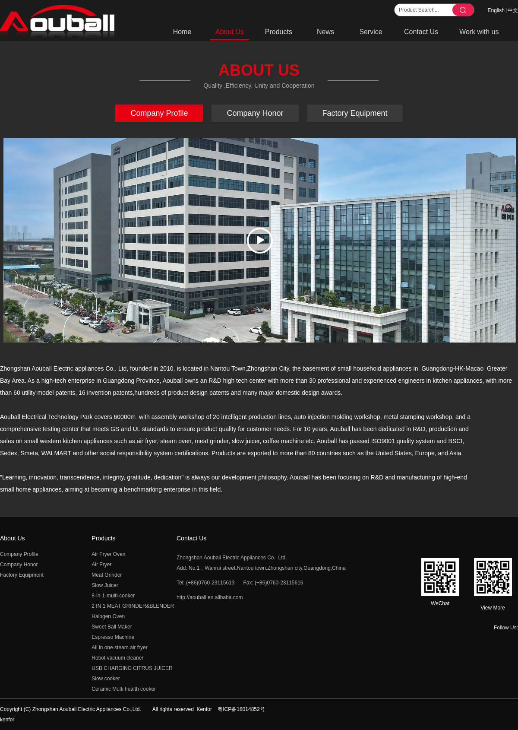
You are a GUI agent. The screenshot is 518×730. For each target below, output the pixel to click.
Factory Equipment (22, 575)
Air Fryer (101, 565)
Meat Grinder (107, 575)
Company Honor (19, 565)
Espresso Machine (113, 637)
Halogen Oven (108, 616)
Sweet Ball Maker (112, 627)
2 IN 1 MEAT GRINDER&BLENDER (133, 606)
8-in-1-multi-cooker (113, 596)
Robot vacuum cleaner (117, 658)
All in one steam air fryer (119, 647)
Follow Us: (506, 628)
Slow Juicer (105, 585)
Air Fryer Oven (108, 554)
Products (103, 538)
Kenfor (204, 709)
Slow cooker (106, 679)
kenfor (7, 720)
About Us (12, 538)
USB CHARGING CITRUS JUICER (132, 668)
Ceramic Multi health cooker (124, 689)
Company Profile (19, 554)
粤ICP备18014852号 (241, 709)
